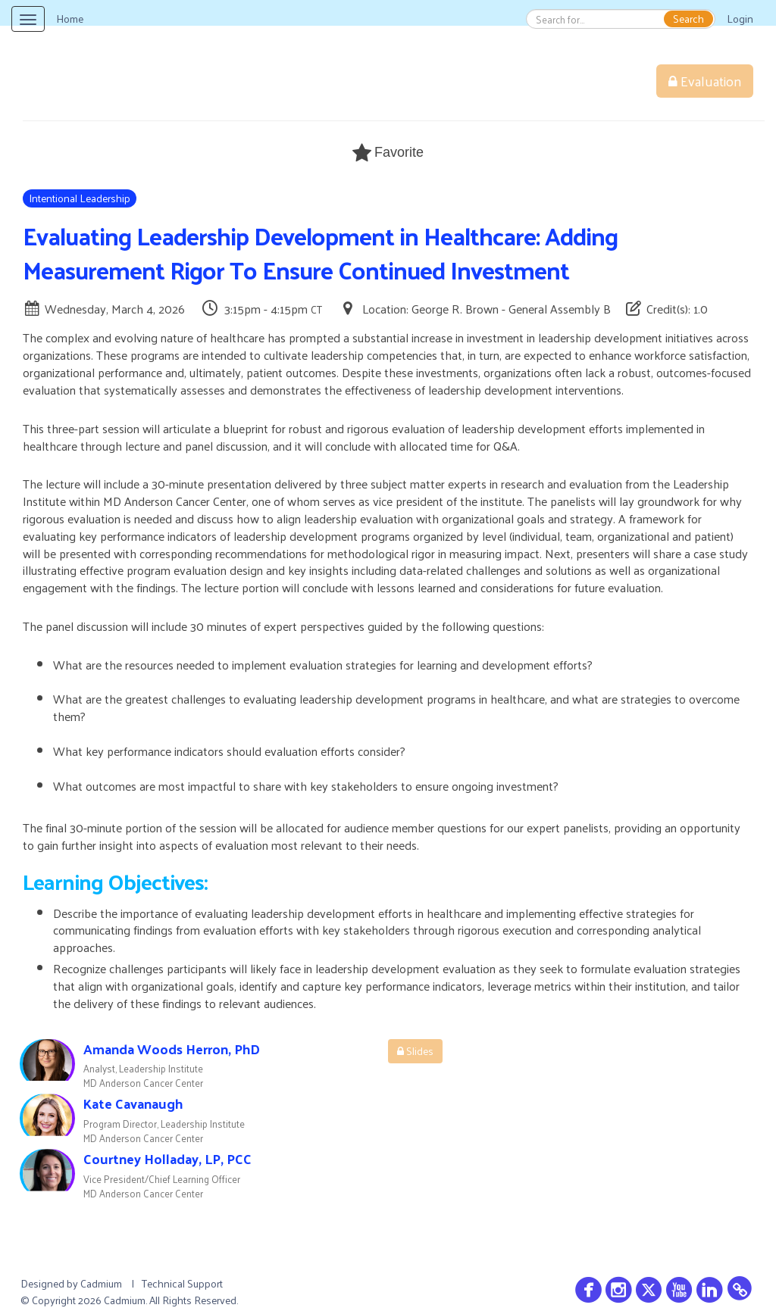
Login (740, 18)
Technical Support (182, 1283)
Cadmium (101, 1283)
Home (69, 18)
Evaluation (704, 80)
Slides (415, 1050)
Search (688, 19)
